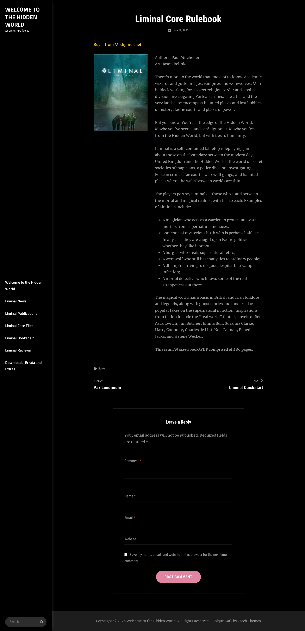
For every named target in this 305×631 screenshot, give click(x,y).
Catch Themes (249, 621)
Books (101, 368)
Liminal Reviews (18, 350)
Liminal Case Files (19, 325)
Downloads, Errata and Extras (23, 366)
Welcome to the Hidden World (22, 17)
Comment (132, 461)
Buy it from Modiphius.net (117, 44)
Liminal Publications (21, 313)
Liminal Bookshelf (19, 338)
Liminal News (15, 301)
